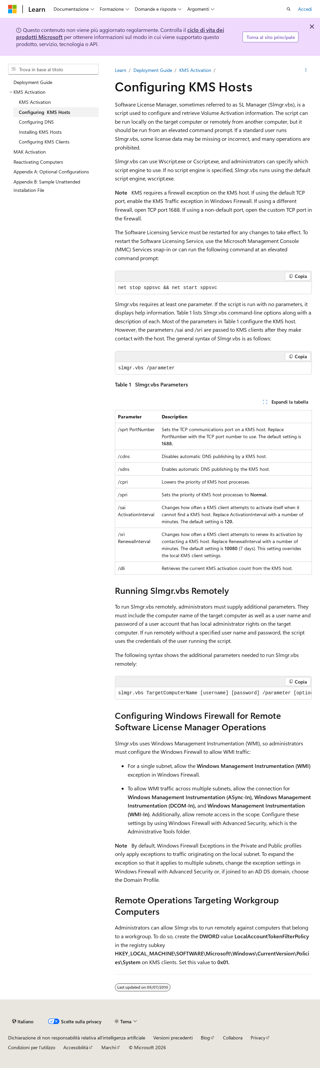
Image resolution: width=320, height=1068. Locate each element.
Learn (120, 70)
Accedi (305, 9)
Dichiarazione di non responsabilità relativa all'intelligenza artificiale (76, 1037)
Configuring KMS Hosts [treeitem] (44, 112)
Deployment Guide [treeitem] (32, 82)
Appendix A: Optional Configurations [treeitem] (51, 171)
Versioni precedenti (173, 1037)
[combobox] (53, 69)
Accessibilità (75, 1047)
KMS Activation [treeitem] (35, 102)
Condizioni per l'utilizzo (31, 1047)
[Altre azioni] (306, 70)
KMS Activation (195, 70)
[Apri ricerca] (288, 9)
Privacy (258, 1037)
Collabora (233, 1037)
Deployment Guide (152, 70)
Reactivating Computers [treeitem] (38, 162)
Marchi (108, 1047)
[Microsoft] (12, 9)
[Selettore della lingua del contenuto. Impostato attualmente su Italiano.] (22, 1021)
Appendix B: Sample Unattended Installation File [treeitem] (46, 186)
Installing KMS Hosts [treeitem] (40, 132)
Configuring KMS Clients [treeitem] (44, 141)
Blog (205, 1037)
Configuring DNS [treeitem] (36, 122)
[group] (213, 693)
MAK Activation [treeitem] (29, 152)
